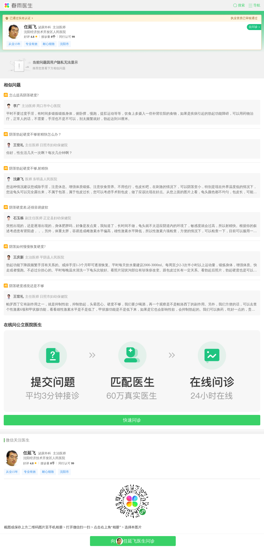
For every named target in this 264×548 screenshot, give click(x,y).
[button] (241, 5)
